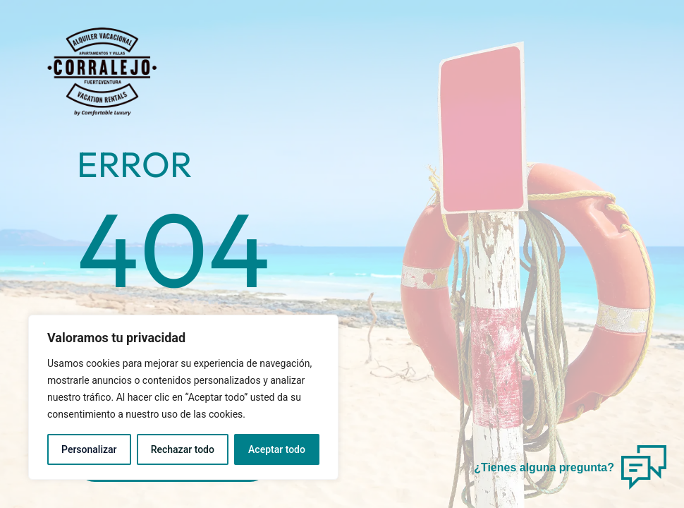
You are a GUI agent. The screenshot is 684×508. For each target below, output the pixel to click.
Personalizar (88, 449)
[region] (183, 397)
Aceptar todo (276, 449)
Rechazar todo (182, 449)
